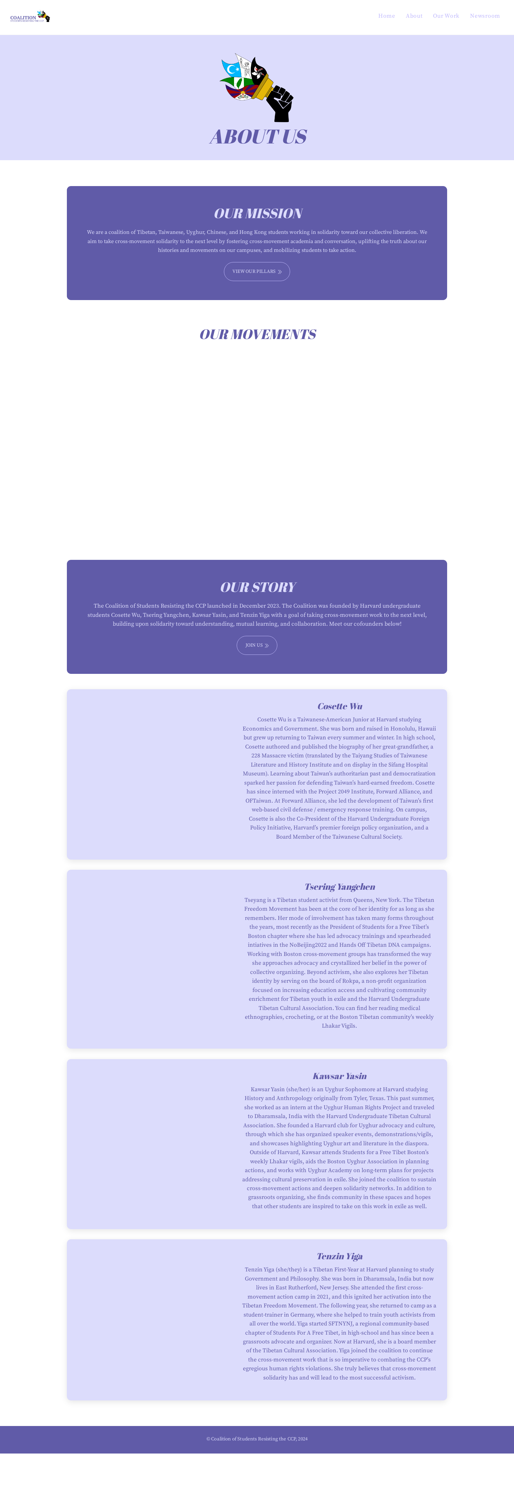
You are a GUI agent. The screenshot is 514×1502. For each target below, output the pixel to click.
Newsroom (485, 16)
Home (386, 16)
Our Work (446, 16)
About (414, 16)
